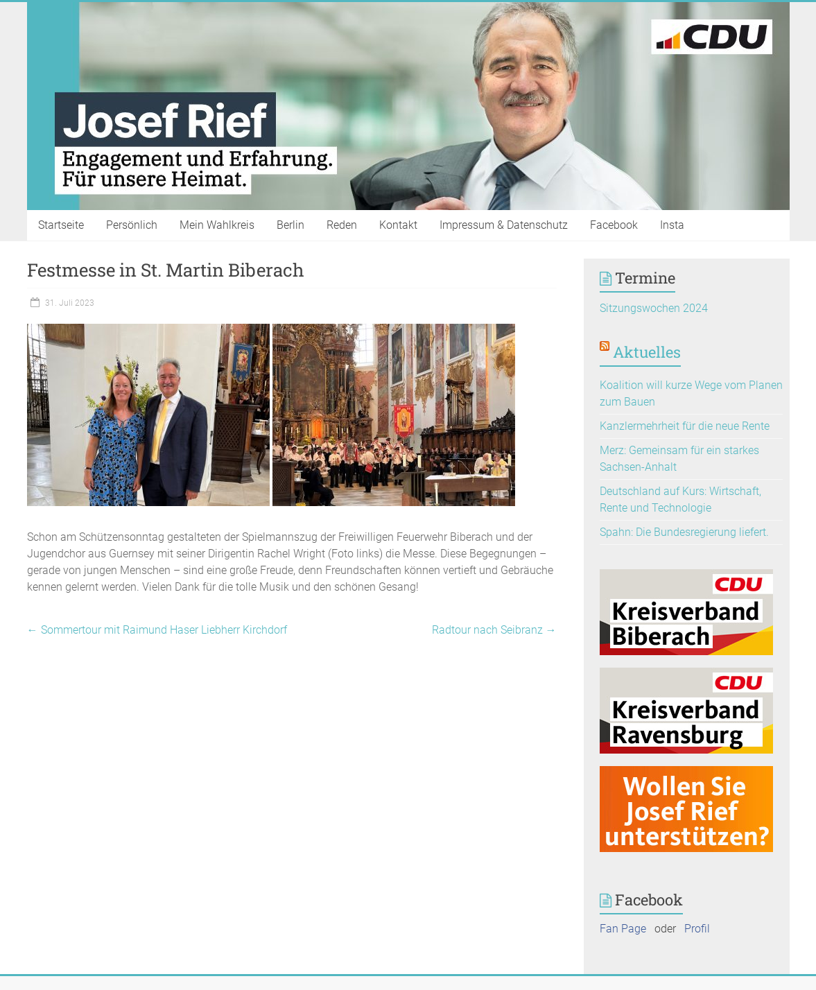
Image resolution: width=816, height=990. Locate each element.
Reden (342, 225)
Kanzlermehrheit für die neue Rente (685, 426)
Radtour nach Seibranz (494, 629)
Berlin (290, 225)
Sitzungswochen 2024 (654, 308)
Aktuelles (647, 352)
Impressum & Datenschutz (504, 225)
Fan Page (623, 928)
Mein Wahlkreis (217, 225)
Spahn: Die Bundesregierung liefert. (684, 532)
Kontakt (398, 225)
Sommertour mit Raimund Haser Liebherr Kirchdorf (157, 629)
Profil (697, 928)
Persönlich (131, 225)
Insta (672, 225)
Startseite (61, 225)
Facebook (614, 225)
